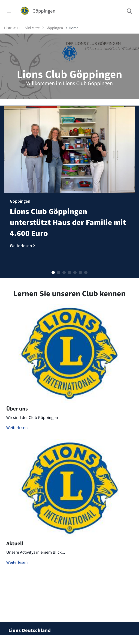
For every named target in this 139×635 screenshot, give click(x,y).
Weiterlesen (17, 427)
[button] (53, 272)
